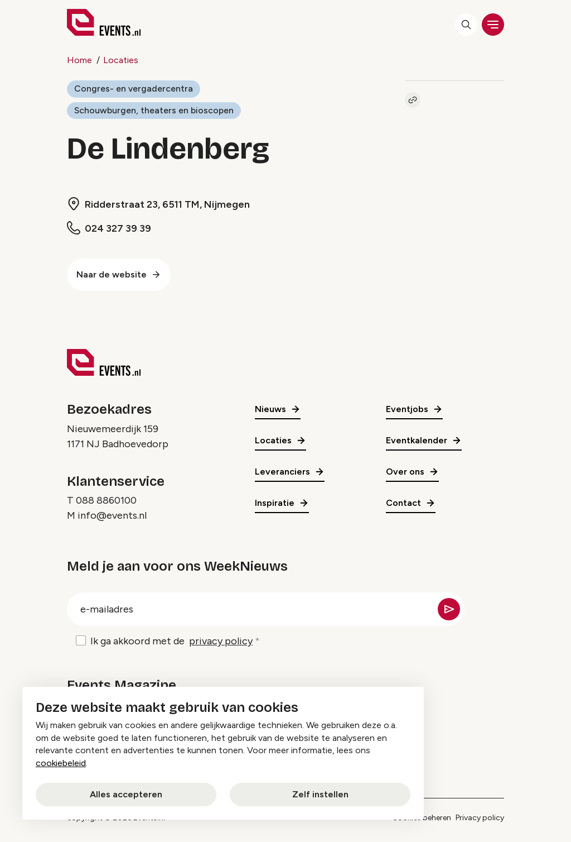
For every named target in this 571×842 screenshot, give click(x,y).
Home (79, 60)
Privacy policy (480, 817)
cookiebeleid (61, 763)
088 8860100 (106, 501)
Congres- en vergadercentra (133, 88)
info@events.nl (112, 516)
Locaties (120, 60)
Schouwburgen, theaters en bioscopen (154, 110)
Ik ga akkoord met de (171, 641)
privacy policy (221, 641)
